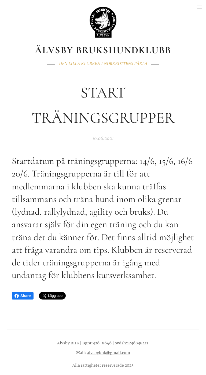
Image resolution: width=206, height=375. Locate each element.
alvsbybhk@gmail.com (108, 352)
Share (22, 296)
